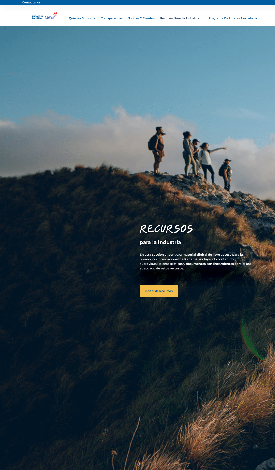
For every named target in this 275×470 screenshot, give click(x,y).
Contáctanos (31, 2)
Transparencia (111, 18)
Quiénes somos (82, 18)
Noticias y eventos (141, 18)
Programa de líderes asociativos (233, 18)
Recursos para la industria (181, 18)
